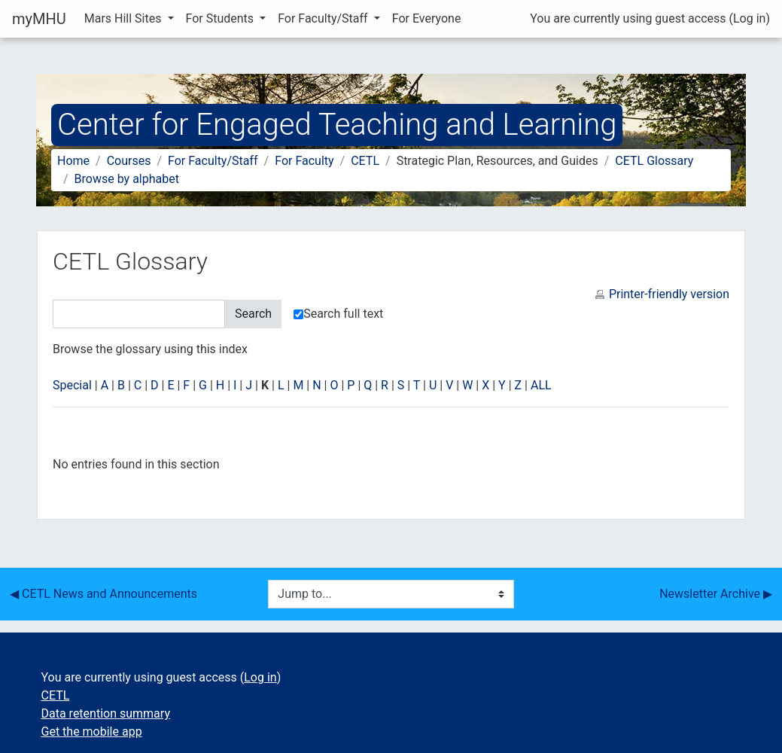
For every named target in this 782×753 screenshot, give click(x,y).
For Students (221, 18)
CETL (365, 161)
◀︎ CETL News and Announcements (103, 594)
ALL (541, 385)
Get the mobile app (91, 731)
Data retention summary (105, 713)
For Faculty (304, 161)
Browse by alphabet (127, 179)
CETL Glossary (654, 161)
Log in (749, 18)
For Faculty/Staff (324, 18)
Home (73, 161)
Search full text (338, 313)
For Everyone (426, 18)
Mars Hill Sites (124, 18)
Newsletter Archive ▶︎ (715, 594)
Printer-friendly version (669, 294)
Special (72, 385)
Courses (129, 161)
